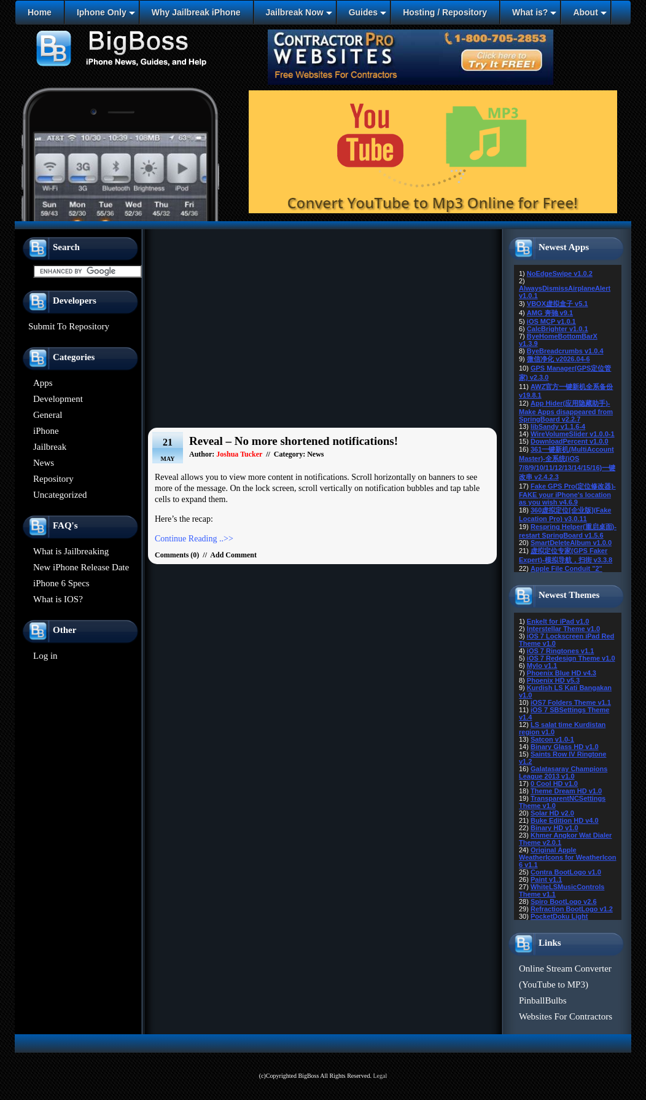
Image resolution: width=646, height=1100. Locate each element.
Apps (43, 383)
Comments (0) (177, 555)
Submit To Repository (68, 326)
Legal (380, 1075)
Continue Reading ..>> (194, 538)
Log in (45, 656)
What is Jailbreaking (71, 551)
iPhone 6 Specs (61, 583)
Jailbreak (49, 447)
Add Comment (233, 555)
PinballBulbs (543, 1000)
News (43, 463)
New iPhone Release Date (81, 567)
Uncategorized (60, 495)
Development (58, 399)
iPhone (46, 431)
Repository (53, 479)
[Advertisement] (323, 332)
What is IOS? (58, 599)
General (47, 415)
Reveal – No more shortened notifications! (293, 440)
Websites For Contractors (565, 1016)
